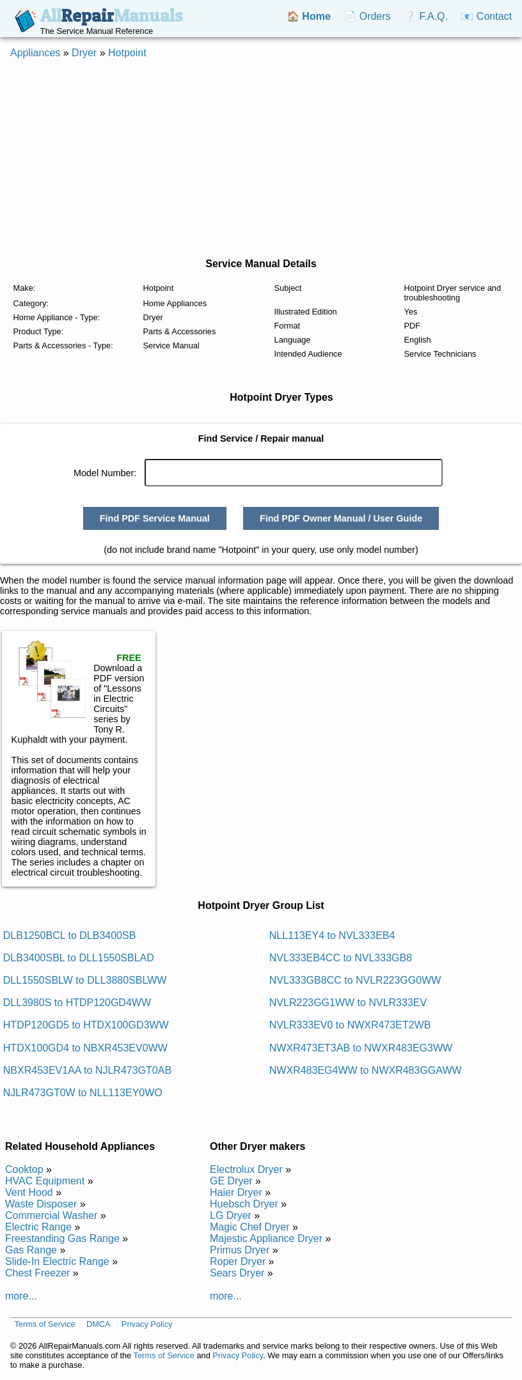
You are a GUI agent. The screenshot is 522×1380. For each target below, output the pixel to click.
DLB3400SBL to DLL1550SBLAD (78, 957)
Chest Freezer (37, 1273)
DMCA (98, 1324)
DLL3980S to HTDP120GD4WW (77, 1002)
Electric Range (38, 1226)
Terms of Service (44, 1324)
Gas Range (31, 1249)
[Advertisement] (245, 158)
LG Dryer (230, 1215)
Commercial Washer (51, 1215)
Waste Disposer (41, 1203)
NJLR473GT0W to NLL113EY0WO (82, 1092)
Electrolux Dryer (246, 1169)
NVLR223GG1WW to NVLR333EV (348, 1002)
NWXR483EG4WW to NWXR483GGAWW (365, 1070)
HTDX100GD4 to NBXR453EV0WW (85, 1048)
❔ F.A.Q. (426, 16)
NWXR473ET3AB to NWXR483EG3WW (360, 1048)
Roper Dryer (237, 1261)
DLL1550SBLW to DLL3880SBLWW (85, 980)
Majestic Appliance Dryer (266, 1238)
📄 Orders (367, 16)
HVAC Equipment (44, 1180)
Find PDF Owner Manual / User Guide (341, 518)
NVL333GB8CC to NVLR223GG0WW (355, 980)
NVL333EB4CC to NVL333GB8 (340, 957)
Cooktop (24, 1169)
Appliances (35, 52)
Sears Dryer (237, 1273)
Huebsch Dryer (244, 1203)
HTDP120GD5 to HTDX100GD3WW (86, 1024)
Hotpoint (127, 52)
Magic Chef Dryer (249, 1226)
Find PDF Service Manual (155, 518)
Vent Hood (29, 1192)
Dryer (84, 52)
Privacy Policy (147, 1324)
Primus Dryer (239, 1249)
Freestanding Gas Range (62, 1238)
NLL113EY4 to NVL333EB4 (332, 935)
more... (21, 1296)
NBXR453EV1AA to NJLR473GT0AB (87, 1070)
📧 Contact (486, 16)
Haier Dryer (236, 1192)
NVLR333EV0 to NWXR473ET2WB (350, 1024)
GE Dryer (231, 1180)
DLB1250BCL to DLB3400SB (69, 935)
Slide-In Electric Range (57, 1261)
